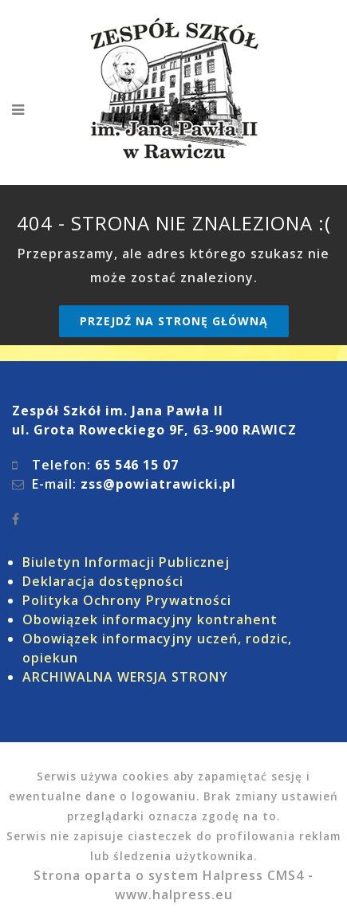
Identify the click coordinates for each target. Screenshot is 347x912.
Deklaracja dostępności (102, 581)
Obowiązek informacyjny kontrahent (150, 619)
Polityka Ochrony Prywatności (126, 600)
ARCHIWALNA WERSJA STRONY (125, 677)
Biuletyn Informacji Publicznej (126, 562)
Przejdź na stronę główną (174, 320)
